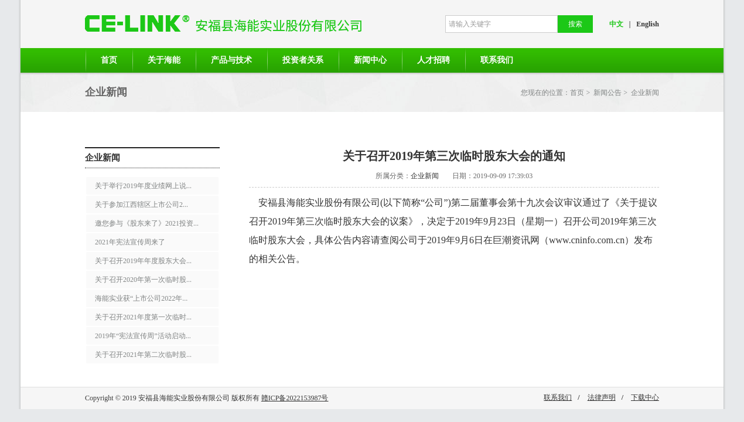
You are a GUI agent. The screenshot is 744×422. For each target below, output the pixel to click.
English (647, 24)
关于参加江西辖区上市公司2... (141, 204)
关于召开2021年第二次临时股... (143, 354)
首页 (109, 60)
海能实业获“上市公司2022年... (141, 298)
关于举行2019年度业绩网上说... (143, 186)
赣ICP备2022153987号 (295, 398)
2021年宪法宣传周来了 (130, 242)
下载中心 (645, 397)
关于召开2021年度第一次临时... (143, 317)
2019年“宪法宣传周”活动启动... (143, 336)
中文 (616, 24)
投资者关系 (302, 60)
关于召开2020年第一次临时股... (143, 279)
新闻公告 (607, 93)
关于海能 (164, 60)
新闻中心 (370, 60)
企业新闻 (645, 93)
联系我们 (496, 60)
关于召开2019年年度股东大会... (143, 261)
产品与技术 (231, 60)
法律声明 (602, 397)
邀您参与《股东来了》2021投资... (147, 223)
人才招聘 (433, 60)
